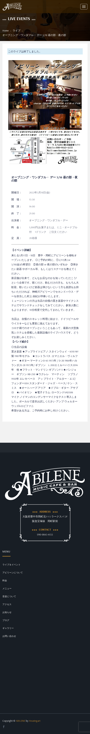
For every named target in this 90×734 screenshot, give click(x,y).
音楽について (9, 596)
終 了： (16, 213)
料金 (4, 580)
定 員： (16, 238)
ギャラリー (8, 628)
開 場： (16, 199)
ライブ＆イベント (11, 564)
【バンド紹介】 (20, 341)
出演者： (16, 220)
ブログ (5, 620)
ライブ (16, 30)
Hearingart (34, 720)
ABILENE (20, 720)
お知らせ (6, 612)
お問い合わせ (9, 636)
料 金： (16, 227)
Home (5, 30)
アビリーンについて (12, 572)
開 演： (16, 206)
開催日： (16, 192)
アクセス (6, 604)
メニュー (6, 588)
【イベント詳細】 (21, 250)
